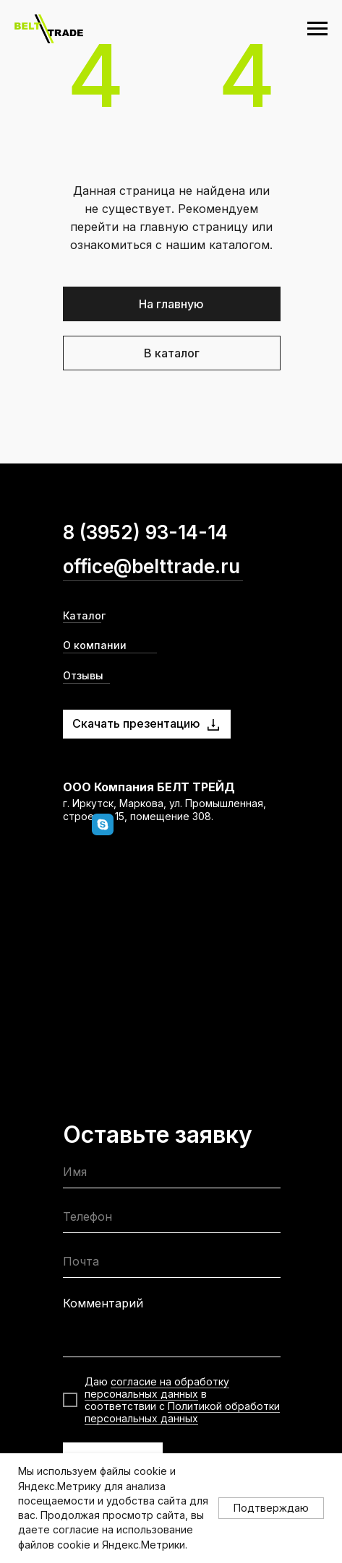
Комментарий (103, 1303)
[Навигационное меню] (317, 29)
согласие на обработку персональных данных (157, 1387)
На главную (171, 304)
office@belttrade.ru (151, 566)
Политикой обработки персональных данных (182, 1412)
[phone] (172, 1219)
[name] (172, 1175)
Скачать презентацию (136, 723)
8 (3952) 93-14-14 (145, 532)
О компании (95, 645)
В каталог (172, 353)
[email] (172, 1264)
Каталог (84, 615)
